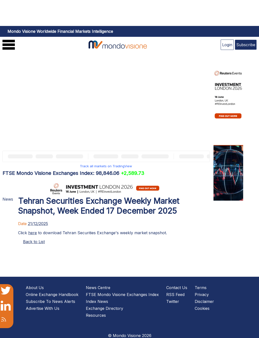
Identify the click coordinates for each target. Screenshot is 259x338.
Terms (201, 287)
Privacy (202, 294)
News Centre (98, 287)
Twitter (172, 301)
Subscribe (245, 44)
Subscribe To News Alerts (50, 301)
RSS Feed (175, 294)
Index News (97, 301)
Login (227, 44)
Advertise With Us (42, 308)
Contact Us (176, 287)
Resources (96, 315)
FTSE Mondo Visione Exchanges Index (122, 294)
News (7, 199)
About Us (35, 287)
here (32, 232)
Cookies (202, 308)
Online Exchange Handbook (52, 294)
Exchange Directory (104, 308)
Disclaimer (204, 301)
